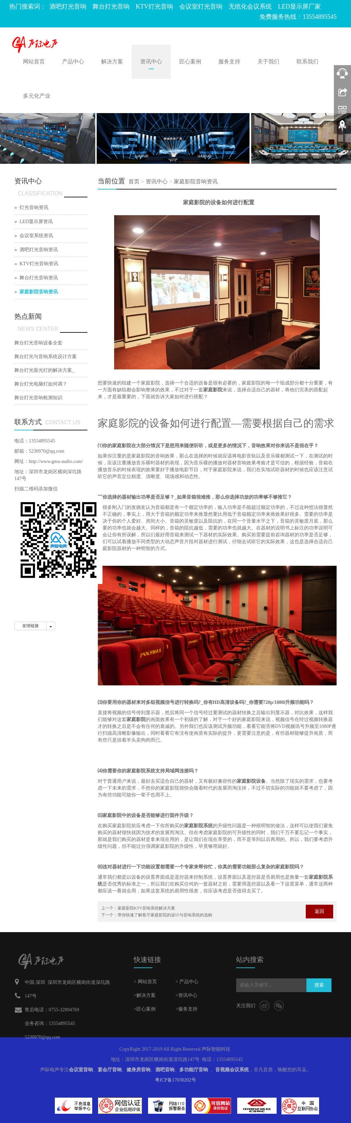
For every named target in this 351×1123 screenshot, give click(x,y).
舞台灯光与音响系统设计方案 (45, 356)
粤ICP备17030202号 (175, 1080)
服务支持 (229, 61)
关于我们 (268, 61)
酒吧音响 (164, 1069)
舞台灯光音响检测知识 (38, 397)
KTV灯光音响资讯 (39, 263)
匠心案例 (190, 61)
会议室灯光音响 (200, 6)
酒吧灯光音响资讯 (39, 249)
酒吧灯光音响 (67, 6)
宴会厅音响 (110, 1069)
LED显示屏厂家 (299, 6)
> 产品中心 (187, 981)
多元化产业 (36, 96)
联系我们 (307, 61)
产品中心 (73, 61)
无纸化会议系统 (250, 6)
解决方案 (112, 61)
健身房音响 (138, 1069)
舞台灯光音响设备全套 (38, 342)
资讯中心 (151, 61)
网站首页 (34, 61)
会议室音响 (81, 1069)
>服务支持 (186, 1009)
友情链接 (30, 625)
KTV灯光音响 (154, 6)
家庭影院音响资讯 (196, 181)
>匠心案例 (145, 1009)
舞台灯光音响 (111, 6)
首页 (134, 181)
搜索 (319, 985)
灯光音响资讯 (34, 207)
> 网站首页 (145, 981)
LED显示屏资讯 (36, 221)
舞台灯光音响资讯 (39, 277)
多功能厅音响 (193, 1069)
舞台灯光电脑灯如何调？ (40, 384)
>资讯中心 (186, 995)
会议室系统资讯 (36, 235)
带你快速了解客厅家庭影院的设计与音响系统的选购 (165, 915)
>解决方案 (145, 995)
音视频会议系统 (232, 1069)
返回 (319, 911)
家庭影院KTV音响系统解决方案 (147, 908)
